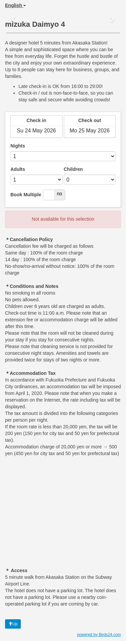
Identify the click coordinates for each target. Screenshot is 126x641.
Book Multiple (25, 194)
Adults (17, 169)
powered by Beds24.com (99, 634)
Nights (17, 145)
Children (73, 169)
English (15, 5)
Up (12, 624)
